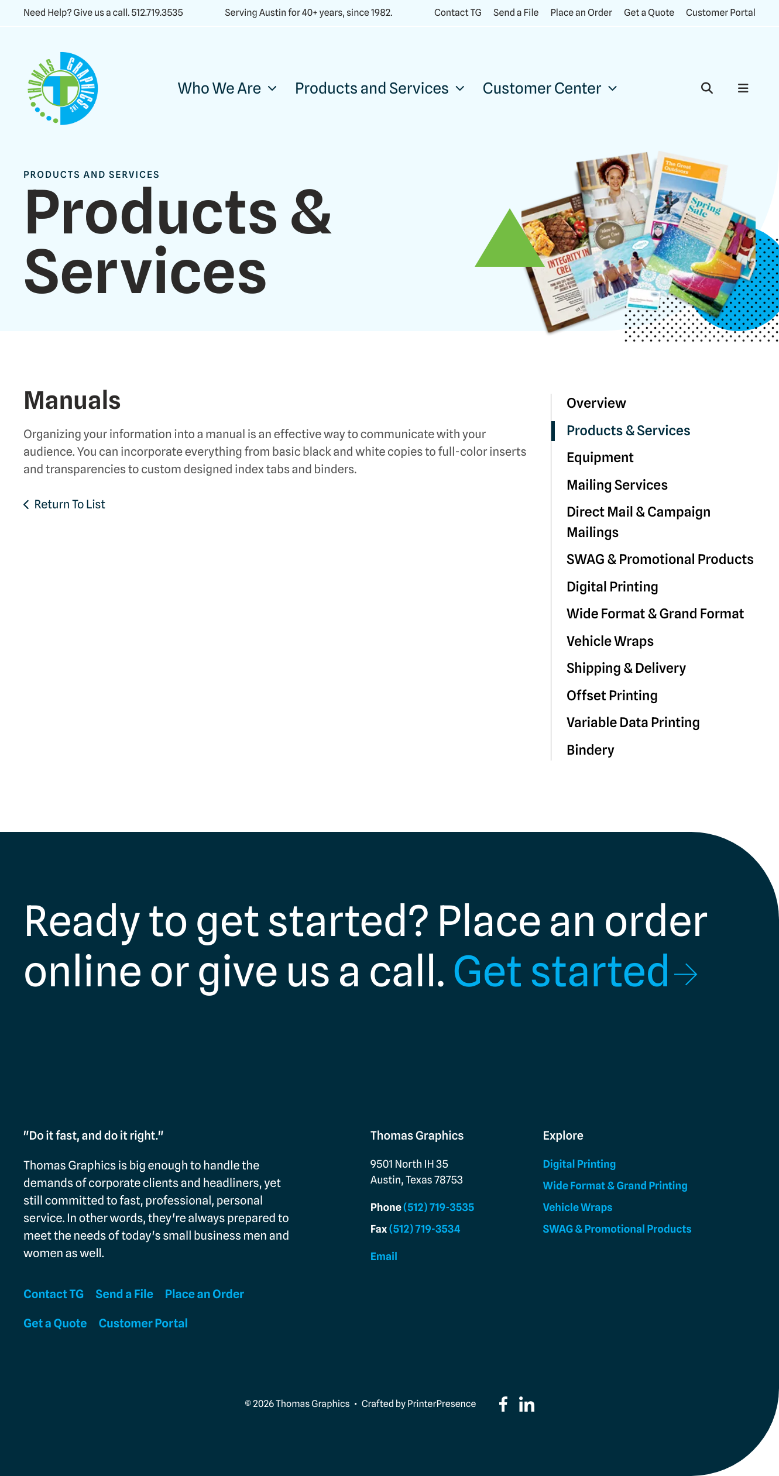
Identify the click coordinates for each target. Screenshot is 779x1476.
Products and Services (372, 89)
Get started (561, 972)
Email (383, 1257)
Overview (596, 403)
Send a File (515, 12)
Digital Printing (612, 587)
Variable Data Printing (633, 723)
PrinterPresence (441, 1403)
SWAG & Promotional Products (660, 559)
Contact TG (458, 12)
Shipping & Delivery (626, 668)
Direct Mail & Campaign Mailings (639, 522)
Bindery (591, 750)
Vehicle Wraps (610, 641)
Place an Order (581, 12)
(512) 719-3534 (425, 1229)
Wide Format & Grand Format (655, 614)
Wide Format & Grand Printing (615, 1186)
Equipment (600, 458)
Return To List (69, 504)
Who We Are (219, 89)
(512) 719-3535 (438, 1208)
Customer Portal (721, 12)
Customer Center (542, 89)
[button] (707, 88)
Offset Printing (612, 696)
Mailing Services (617, 485)
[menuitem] (227, 89)
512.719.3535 (157, 12)
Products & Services (629, 431)
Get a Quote (649, 12)
